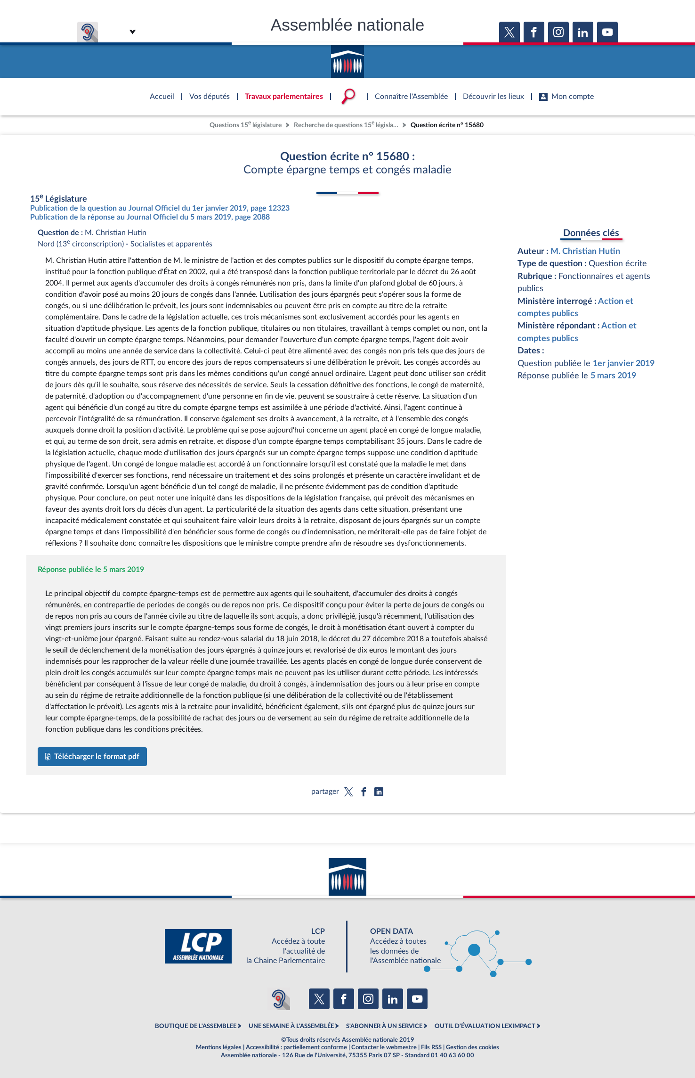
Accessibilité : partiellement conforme (296, 1047)
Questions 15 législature (246, 124)
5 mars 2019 (613, 376)
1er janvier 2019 (624, 363)
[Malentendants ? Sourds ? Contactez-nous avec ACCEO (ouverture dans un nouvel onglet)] (278, 999)
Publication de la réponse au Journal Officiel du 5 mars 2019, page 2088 (150, 217)
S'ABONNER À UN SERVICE (384, 1026)
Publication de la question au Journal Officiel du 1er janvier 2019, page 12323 (160, 208)
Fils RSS (431, 1047)
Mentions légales (219, 1047)
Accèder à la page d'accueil (347, 58)
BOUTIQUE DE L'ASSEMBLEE (195, 1026)
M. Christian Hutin (585, 251)
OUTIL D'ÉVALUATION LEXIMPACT (485, 1026)
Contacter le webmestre (384, 1047)
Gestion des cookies (472, 1047)
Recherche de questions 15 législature (347, 124)
